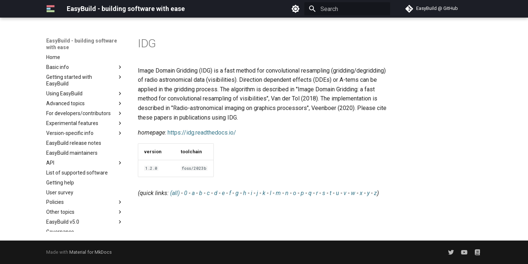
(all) (175, 193)
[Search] (347, 8)
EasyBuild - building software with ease (81, 44)
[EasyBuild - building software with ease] (50, 8)
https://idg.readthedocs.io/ (202, 132)
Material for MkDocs (90, 252)
